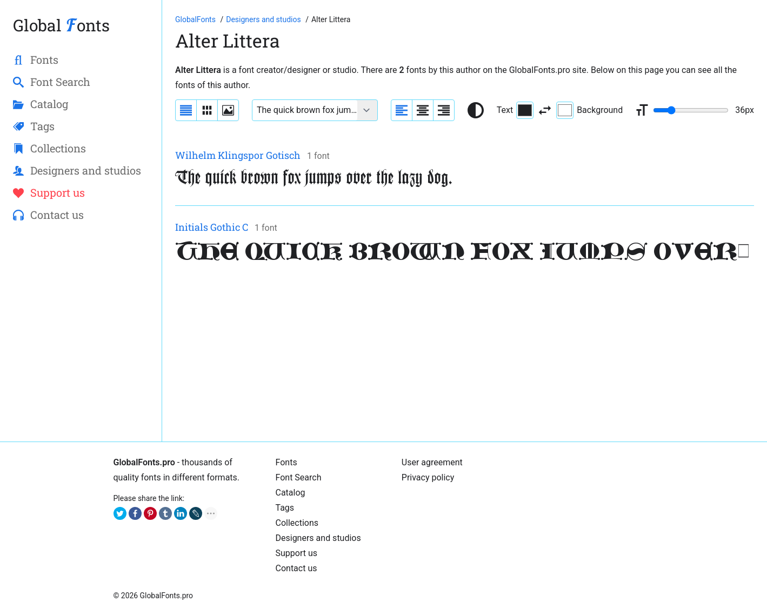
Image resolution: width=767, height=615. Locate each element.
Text (515, 110)
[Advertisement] (464, 353)
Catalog (290, 492)
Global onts (61, 25)
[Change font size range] (691, 110)
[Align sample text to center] (422, 110)
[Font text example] (304, 110)
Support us (297, 553)
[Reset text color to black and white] (476, 110)
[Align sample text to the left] (401, 110)
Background (589, 110)
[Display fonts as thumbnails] (228, 110)
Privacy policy (428, 477)
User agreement (432, 462)
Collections (297, 523)
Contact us (296, 568)
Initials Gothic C (211, 226)
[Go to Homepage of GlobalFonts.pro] (196, 19)
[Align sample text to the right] (444, 110)
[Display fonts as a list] (186, 110)
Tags (285, 508)
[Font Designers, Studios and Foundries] (264, 19)
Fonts (286, 462)
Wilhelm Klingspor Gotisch (238, 155)
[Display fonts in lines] (207, 110)
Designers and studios (318, 538)
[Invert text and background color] (545, 110)
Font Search (299, 477)
